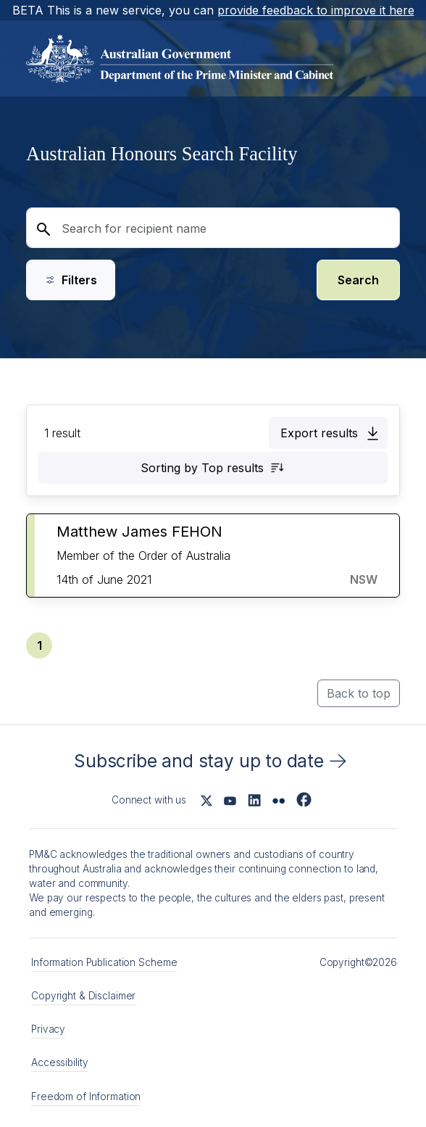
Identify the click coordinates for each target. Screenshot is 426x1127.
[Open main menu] (384, 58)
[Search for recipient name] (213, 227)
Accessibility (59, 1062)
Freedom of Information (86, 1096)
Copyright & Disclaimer (83, 996)
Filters (70, 280)
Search (358, 280)
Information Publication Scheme (104, 962)
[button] (328, 433)
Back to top (358, 693)
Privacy (48, 1029)
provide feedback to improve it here (315, 10)
